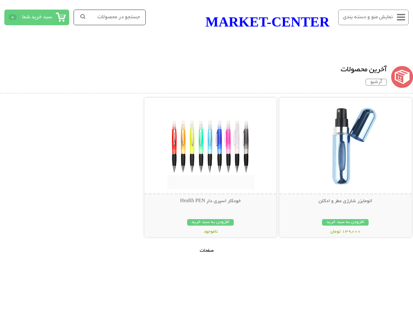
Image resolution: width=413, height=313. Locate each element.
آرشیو (376, 82)
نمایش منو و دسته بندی (368, 17)
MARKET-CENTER (267, 22)
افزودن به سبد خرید (345, 222)
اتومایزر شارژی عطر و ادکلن (345, 201)
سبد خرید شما (37, 17)
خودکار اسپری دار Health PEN (210, 201)
